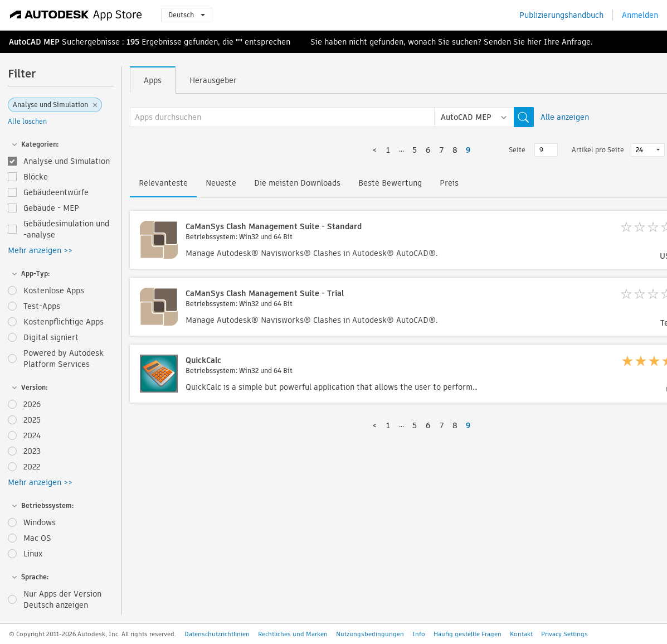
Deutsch (186, 15)
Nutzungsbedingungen (370, 634)
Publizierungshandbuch (561, 15)
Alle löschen (27, 121)
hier (534, 41)
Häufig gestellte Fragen (468, 634)
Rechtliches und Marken (293, 634)
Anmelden (640, 15)
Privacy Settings (564, 634)
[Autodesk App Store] (76, 15)
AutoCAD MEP (34, 41)
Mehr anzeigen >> (40, 250)
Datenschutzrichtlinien (217, 634)
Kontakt (521, 634)
